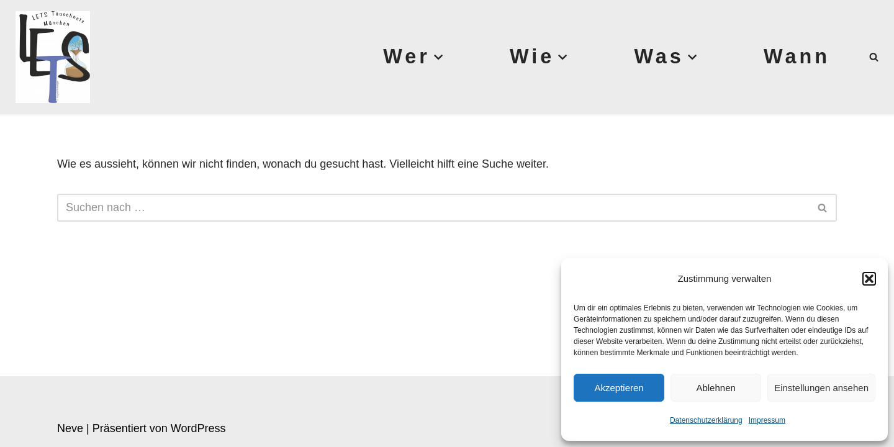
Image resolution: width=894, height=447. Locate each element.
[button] (869, 279)
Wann (797, 56)
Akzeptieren (618, 387)
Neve (70, 428)
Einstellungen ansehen (821, 387)
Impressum (767, 420)
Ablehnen (715, 387)
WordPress (198, 428)
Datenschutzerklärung (706, 420)
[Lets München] (49, 57)
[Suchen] (873, 56)
